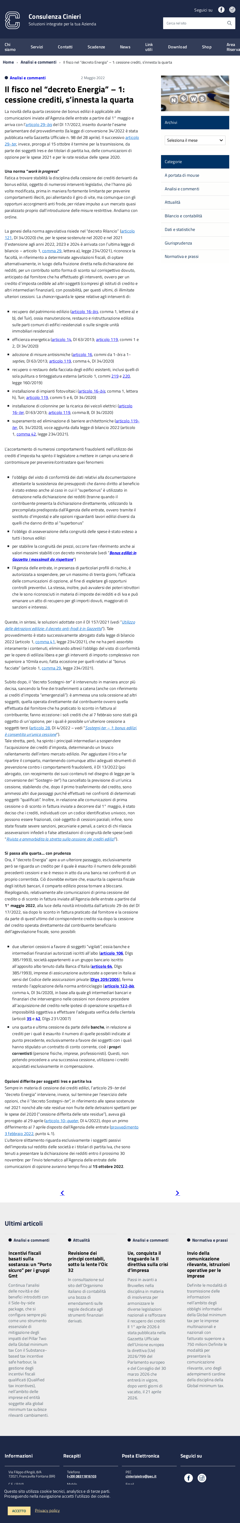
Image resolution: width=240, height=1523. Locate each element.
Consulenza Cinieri (62, 19)
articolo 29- (39, 124)
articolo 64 (102, 966)
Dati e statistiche (180, 229)
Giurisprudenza (178, 243)
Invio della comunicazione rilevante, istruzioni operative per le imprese (208, 1264)
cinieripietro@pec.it (141, 1476)
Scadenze (96, 47)
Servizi (37, 47)
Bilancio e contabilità (183, 216)
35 (29, 1018)
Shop (207, 47)
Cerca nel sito (176, 23)
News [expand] (125, 47)
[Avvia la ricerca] (229, 23)
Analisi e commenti (38, 62)
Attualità (172, 202)
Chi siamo (10, 47)
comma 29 (51, 251)
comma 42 (26, 434)
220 (126, 376)
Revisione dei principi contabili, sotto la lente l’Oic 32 (88, 1261)
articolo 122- (119, 986)
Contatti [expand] (65, 47)
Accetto (19, 1511)
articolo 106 (111, 953)
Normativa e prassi (182, 256)
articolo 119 (107, 339)
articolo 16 (82, 354)
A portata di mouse (182, 175)
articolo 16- (84, 311)
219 (115, 376)
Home (8, 62)
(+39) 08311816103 (81, 1476)
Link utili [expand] (149, 47)
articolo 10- (61, 1120)
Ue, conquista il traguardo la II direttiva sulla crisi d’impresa (148, 1261)
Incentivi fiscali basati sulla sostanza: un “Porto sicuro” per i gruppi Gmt (30, 1264)
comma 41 (45, 642)
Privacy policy (47, 1510)
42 (38, 1018)
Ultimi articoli (24, 1223)
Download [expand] (177, 47)
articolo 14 (61, 339)
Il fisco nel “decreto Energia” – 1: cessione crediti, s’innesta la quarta (69, 94)
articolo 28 (40, 728)
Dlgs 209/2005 (105, 979)
